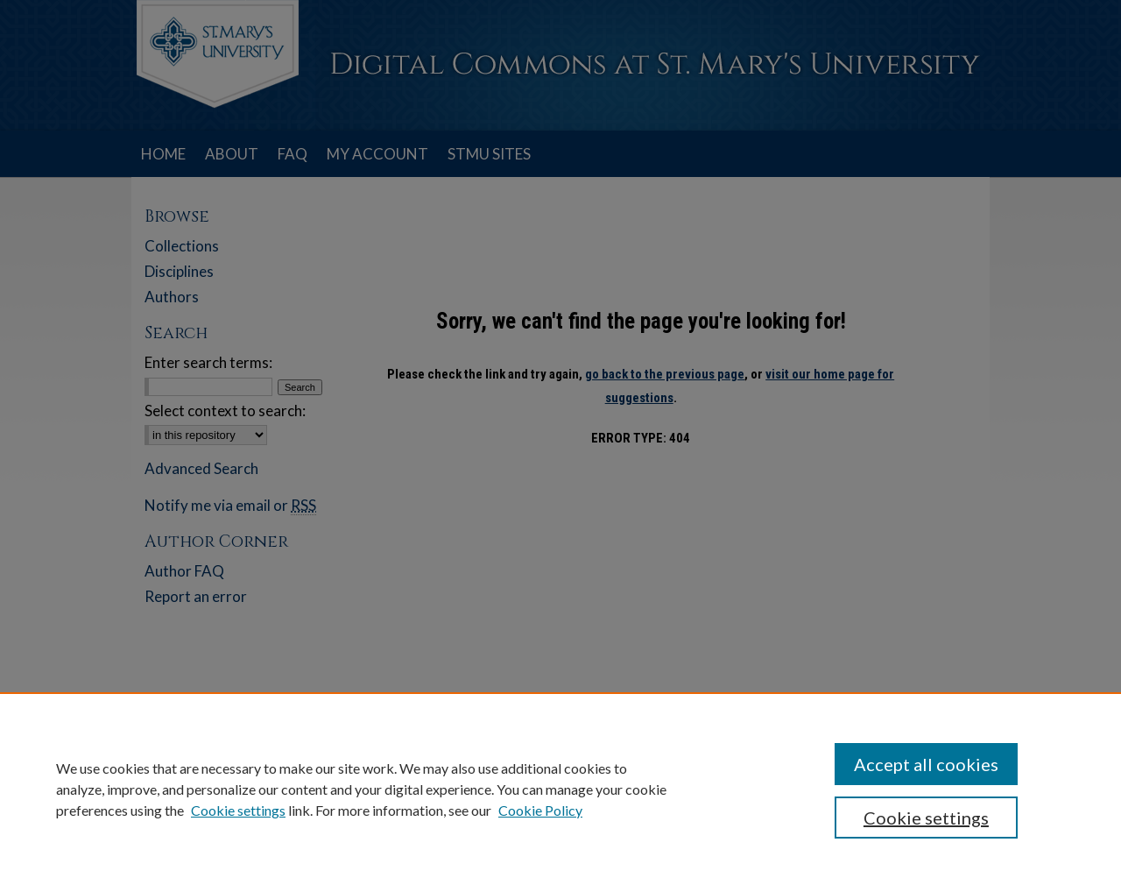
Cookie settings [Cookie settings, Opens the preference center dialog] (926, 817)
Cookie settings (238, 810)
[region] (560, 788)
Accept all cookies (926, 764)
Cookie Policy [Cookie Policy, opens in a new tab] (540, 810)
